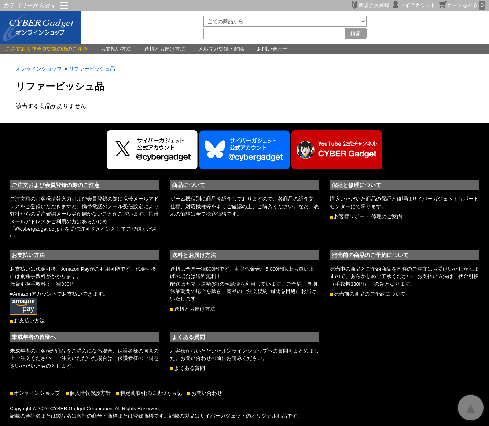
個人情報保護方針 (90, 393)
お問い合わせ (272, 49)
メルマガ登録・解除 (221, 49)
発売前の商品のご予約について (370, 294)
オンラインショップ (39, 69)
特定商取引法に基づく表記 (151, 393)
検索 (355, 33)
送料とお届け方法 (164, 49)
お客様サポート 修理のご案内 (368, 216)
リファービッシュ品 (92, 69)
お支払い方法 (115, 49)
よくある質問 (189, 368)
